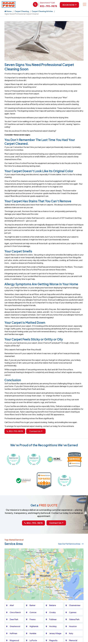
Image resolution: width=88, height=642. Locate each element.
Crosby (52, 612)
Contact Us (35, 431)
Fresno (33, 619)
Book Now (69, 5)
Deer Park (14, 619)
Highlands (34, 626)
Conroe (33, 612)
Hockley (53, 626)
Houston (73, 626)
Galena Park (74, 619)
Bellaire (52, 605)
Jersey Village (55, 633)
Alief (12, 605)
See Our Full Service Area (71, 544)
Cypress (72, 612)
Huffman (13, 633)
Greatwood (15, 626)
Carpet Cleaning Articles (42, 11)
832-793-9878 (48, 6)
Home (8, 11)
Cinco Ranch (15, 612)
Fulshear (53, 619)
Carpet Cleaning (22, 11)
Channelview (74, 605)
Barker (32, 605)
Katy (71, 633)
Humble (33, 633)
